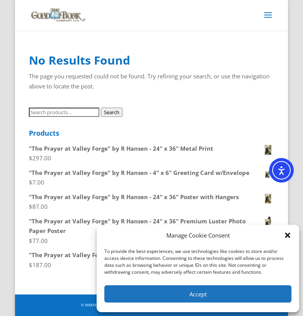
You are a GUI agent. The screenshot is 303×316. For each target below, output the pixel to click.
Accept (198, 294)
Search (111, 112)
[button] (287, 235)
